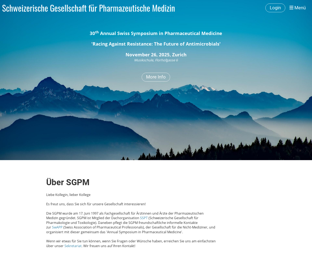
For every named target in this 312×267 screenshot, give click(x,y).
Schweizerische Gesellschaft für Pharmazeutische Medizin (88, 8)
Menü (297, 7)
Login (275, 7)
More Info (156, 77)
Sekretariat (73, 246)
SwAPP (57, 227)
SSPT (144, 218)
